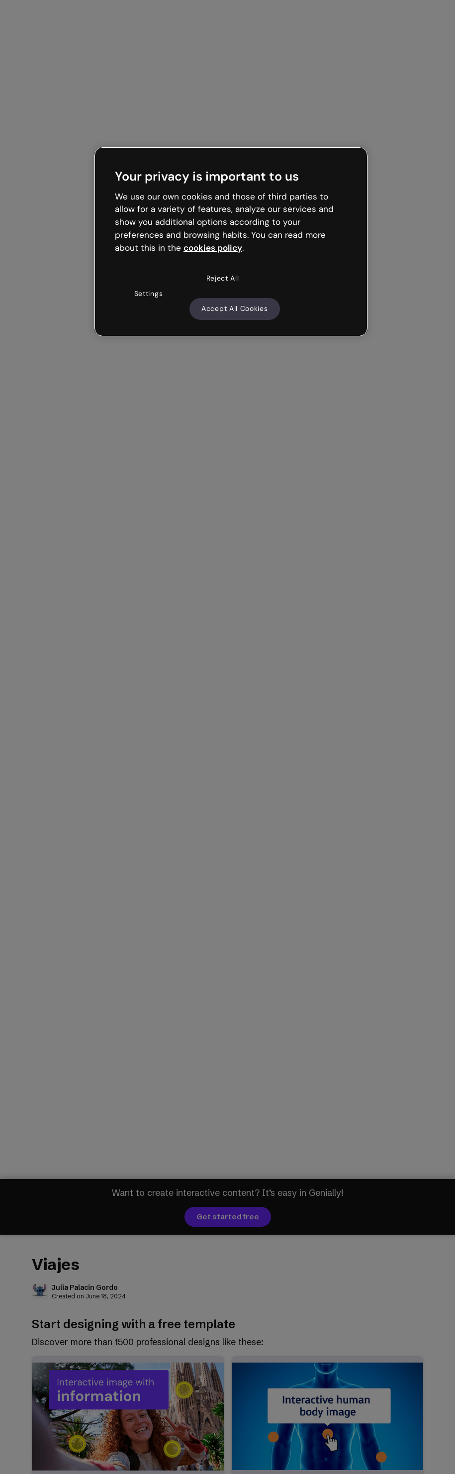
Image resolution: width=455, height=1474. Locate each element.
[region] (230, 241)
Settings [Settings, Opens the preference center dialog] (148, 293)
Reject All (222, 278)
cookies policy (212, 247)
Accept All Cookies (234, 308)
